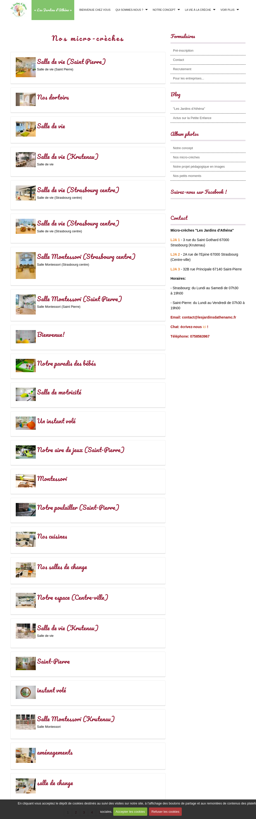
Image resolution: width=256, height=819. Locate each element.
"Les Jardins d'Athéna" (189, 109)
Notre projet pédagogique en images (199, 166)
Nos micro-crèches (186, 157)
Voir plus (227, 10)
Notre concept (164, 10)
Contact (178, 60)
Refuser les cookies (166, 813)
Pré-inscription (183, 50)
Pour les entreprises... (188, 78)
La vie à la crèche (198, 10)
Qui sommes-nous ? (129, 10)
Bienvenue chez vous (94, 10)
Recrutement (182, 69)
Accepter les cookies (129, 813)
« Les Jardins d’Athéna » (53, 10)
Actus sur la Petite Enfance (192, 118)
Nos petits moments (187, 176)
